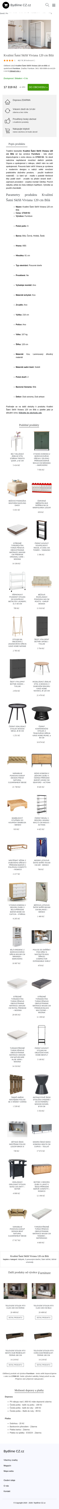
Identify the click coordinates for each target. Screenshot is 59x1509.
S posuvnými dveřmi (32, 1259)
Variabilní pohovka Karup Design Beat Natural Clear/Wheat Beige (17, 1231)
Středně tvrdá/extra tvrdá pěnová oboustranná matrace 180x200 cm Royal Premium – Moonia (17, 1003)
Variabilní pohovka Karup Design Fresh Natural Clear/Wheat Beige (17, 777)
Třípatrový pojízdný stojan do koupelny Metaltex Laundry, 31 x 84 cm (17, 599)
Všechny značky (11, 1460)
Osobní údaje (9, 1480)
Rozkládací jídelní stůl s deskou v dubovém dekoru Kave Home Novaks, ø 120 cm (42, 686)
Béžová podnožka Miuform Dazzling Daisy (17, 503)
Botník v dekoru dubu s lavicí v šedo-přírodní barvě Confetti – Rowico (41, 1186)
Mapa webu (9, 1471)
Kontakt (7, 1491)
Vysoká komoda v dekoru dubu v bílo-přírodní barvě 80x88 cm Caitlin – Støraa (17, 909)
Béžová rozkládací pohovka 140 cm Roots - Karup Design (41, 599)
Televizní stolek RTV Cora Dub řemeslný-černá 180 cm (44, 1353)
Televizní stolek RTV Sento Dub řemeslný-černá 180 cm (15, 1353)
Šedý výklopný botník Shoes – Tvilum (41, 641)
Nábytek (21, 1259)
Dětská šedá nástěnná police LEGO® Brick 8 (17, 1144)
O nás (6, 1486)
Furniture (16, 68)
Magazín (7, 1466)
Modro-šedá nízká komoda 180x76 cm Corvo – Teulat (42, 1144)
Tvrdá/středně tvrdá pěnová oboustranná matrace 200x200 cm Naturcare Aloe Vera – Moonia (17, 1055)
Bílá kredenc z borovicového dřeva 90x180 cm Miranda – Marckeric (17, 954)
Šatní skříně (46, 1259)
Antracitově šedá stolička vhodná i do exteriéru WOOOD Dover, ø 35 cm (42, 1101)
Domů (2, 13)
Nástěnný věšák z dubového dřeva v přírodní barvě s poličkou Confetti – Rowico (17, 864)
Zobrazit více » (15, 71)
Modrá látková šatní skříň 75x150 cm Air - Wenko (41, 862)
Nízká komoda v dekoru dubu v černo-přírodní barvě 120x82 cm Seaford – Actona (41, 777)
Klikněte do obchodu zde (30, 413)
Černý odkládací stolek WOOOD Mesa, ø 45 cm (17, 728)
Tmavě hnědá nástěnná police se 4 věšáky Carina (17, 1099)
